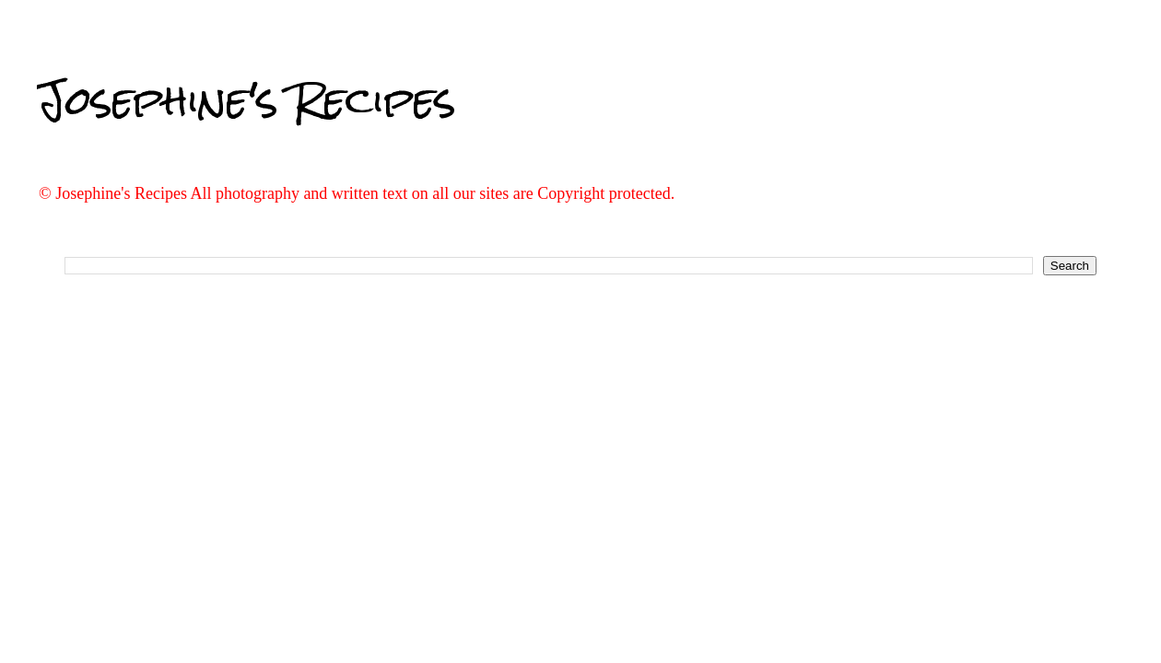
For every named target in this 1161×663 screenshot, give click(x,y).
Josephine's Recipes (246, 100)
